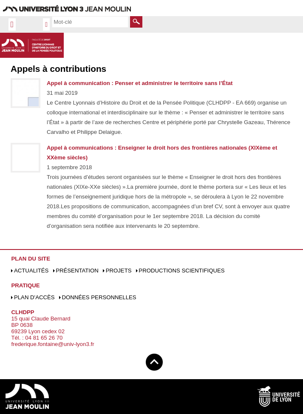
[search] (90, 21)
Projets (119, 270)
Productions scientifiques (181, 270)
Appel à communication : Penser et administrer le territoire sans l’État (140, 83)
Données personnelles (99, 297)
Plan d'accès (34, 297)
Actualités (31, 270)
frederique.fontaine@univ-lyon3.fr (52, 344)
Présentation (77, 270)
